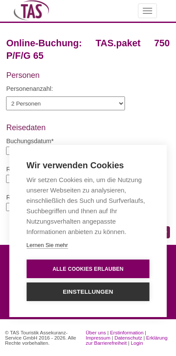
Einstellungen (88, 292)
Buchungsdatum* (30, 141)
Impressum (98, 337)
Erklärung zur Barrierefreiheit (126, 340)
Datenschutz (128, 337)
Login (137, 343)
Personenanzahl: (29, 88)
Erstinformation (126, 332)
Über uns (96, 332)
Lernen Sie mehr (47, 245)
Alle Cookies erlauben (87, 269)
